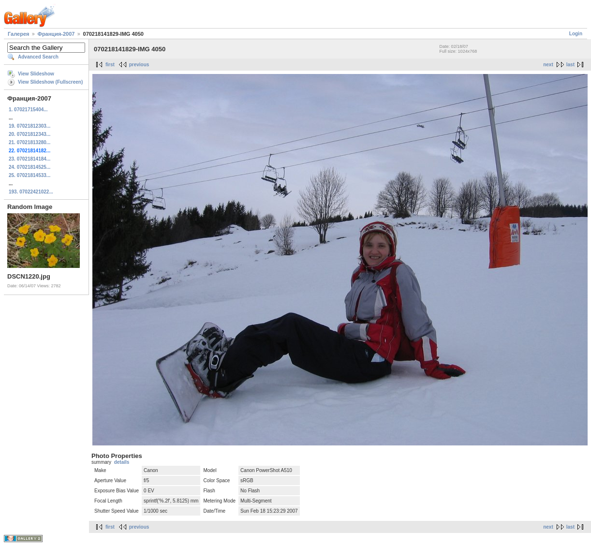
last (570, 64)
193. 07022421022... (31, 191)
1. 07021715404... (28, 109)
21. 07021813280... (29, 142)
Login (575, 33)
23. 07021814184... (29, 159)
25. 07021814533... (29, 175)
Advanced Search (38, 56)
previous (139, 64)
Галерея (18, 34)
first (110, 64)
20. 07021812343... (29, 134)
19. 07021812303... (29, 126)
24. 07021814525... (29, 167)
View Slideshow (36, 73)
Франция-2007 (56, 34)
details (122, 462)
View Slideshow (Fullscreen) (50, 82)
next (548, 64)
